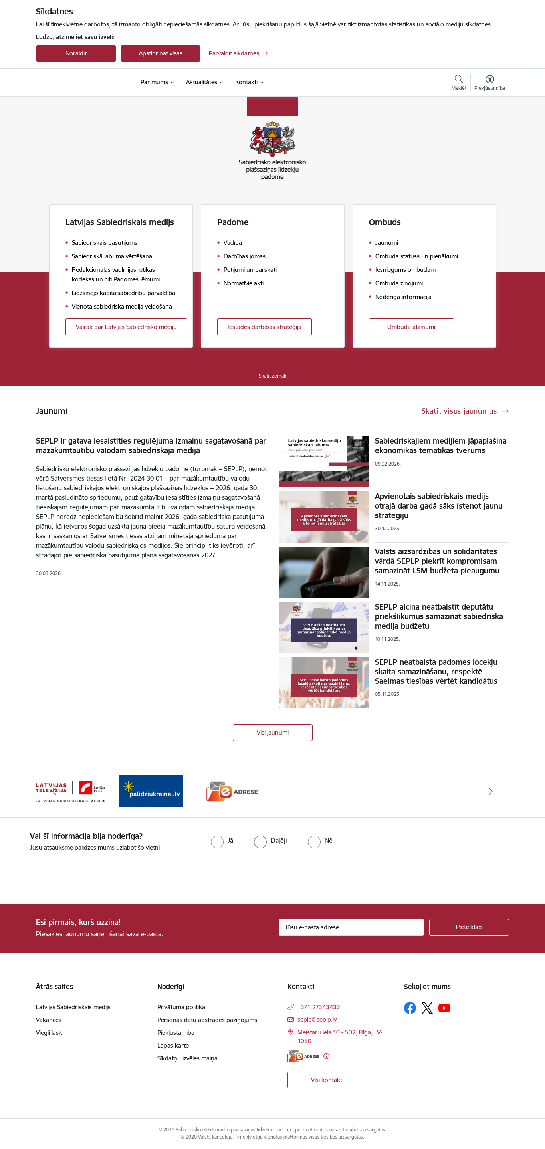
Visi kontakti (327, 1080)
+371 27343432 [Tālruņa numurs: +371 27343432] (318, 1007)
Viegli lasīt (49, 1032)
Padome (233, 222)
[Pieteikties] (469, 927)
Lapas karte (173, 1045)
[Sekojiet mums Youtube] (444, 1007)
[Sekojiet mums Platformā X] (427, 1008)
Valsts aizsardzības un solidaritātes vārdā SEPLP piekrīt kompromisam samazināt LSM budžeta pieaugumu (437, 561)
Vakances (48, 1020)
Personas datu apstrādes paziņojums (207, 1020)
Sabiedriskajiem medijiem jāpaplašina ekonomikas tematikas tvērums (441, 445)
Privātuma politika (181, 1007)
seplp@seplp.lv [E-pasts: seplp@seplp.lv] (317, 1019)
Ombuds (385, 222)
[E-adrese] (303, 1056)
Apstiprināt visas (160, 53)
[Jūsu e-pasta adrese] (351, 927)
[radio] (222, 840)
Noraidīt (76, 53)
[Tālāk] (491, 791)
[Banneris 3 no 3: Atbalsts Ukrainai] (232, 790)
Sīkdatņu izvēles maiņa (187, 1058)
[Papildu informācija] (326, 1056)
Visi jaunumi (273, 732)
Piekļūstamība (175, 1032)
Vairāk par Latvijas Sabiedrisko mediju (126, 327)
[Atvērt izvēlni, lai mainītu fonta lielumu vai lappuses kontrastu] (489, 83)
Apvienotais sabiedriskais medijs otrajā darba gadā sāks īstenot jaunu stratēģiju (439, 505)
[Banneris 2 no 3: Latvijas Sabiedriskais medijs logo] (151, 790)
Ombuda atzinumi (411, 327)
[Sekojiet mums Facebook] (410, 1008)
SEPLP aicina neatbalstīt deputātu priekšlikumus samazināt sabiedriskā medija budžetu (439, 616)
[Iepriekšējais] (54, 791)
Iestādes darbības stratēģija (264, 327)
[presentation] (66, 874)
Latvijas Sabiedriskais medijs (119, 222)
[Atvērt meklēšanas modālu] (459, 83)
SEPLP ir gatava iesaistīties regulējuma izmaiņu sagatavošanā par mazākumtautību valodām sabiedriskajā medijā (151, 445)
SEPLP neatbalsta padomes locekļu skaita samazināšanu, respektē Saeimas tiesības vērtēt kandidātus (436, 671)
